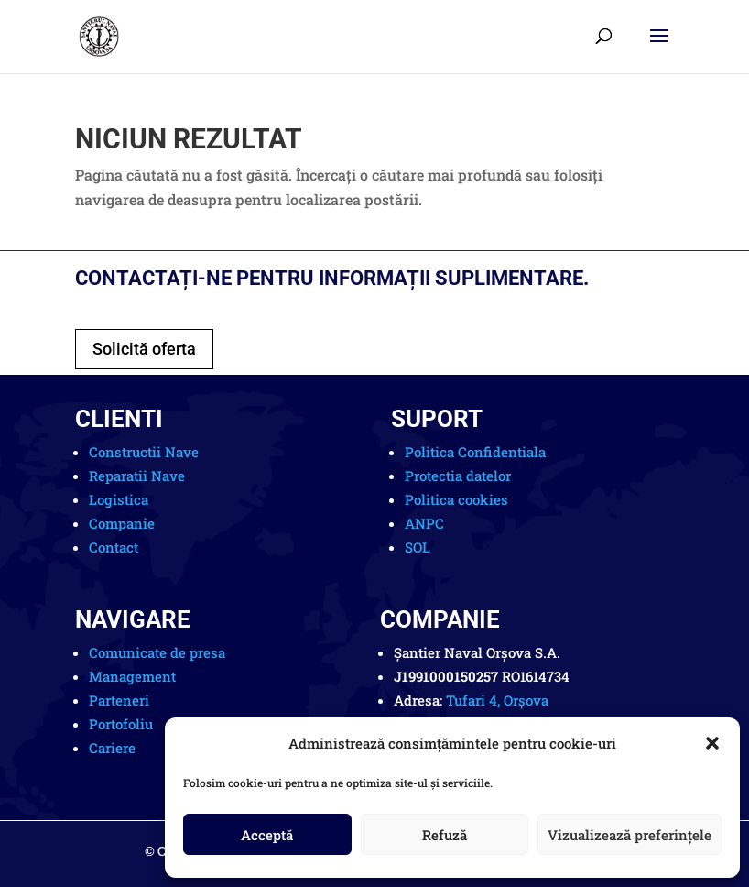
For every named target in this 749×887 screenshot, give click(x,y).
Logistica (118, 499)
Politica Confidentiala (475, 452)
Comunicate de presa (157, 652)
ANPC (424, 523)
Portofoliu (121, 724)
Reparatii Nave (137, 475)
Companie (122, 523)
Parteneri (119, 700)
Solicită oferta (144, 348)
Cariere (112, 748)
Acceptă (267, 835)
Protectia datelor (458, 475)
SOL (417, 547)
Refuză (444, 835)
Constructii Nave (144, 452)
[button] (712, 743)
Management (132, 676)
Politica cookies (456, 499)
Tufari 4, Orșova (497, 700)
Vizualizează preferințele (629, 835)
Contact (113, 547)
